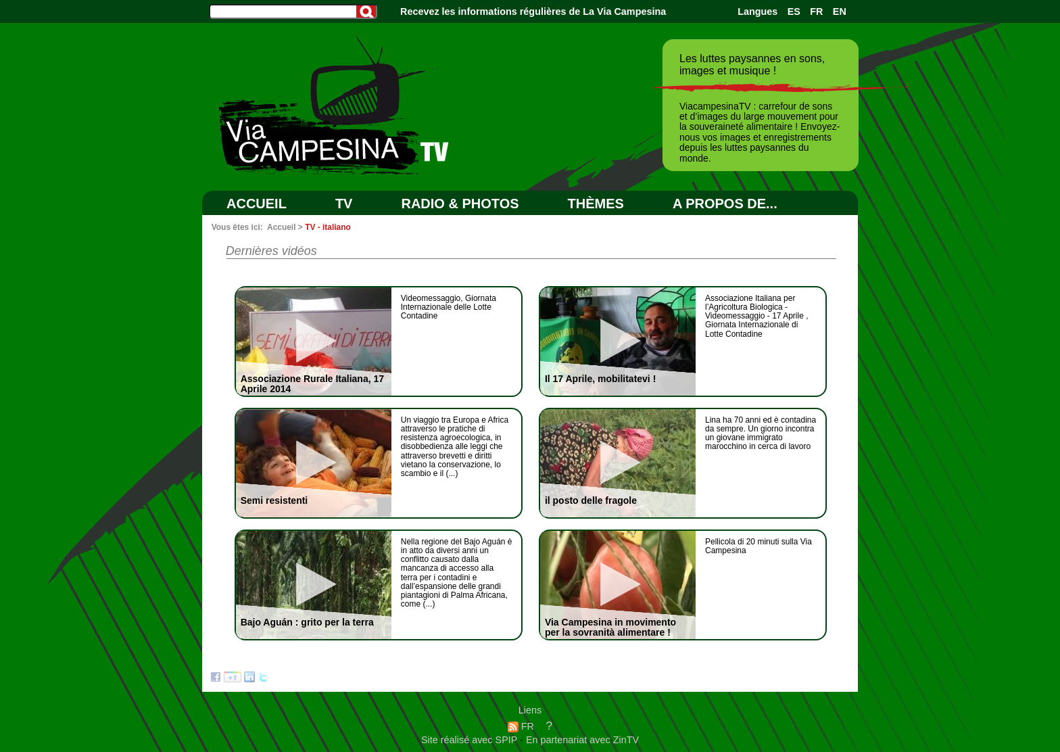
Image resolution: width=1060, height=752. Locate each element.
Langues (757, 11)
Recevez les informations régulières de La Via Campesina (533, 11)
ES (794, 11)
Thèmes (596, 203)
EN (839, 11)
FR (816, 11)
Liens (530, 710)
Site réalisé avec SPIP (470, 739)
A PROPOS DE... (725, 203)
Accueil (256, 203)
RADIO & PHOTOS (460, 203)
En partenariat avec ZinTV (582, 739)
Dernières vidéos (271, 251)
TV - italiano (328, 227)
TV (344, 203)
